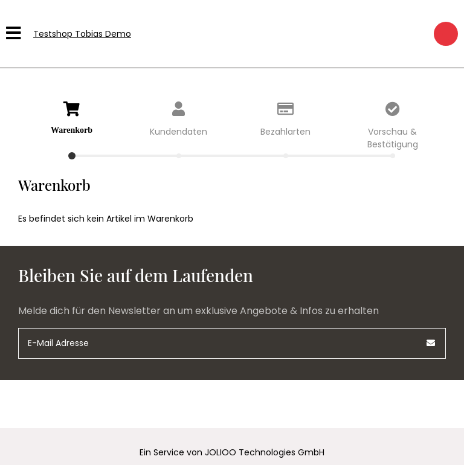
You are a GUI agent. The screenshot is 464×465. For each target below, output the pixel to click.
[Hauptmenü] (15, 34)
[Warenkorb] (446, 34)
